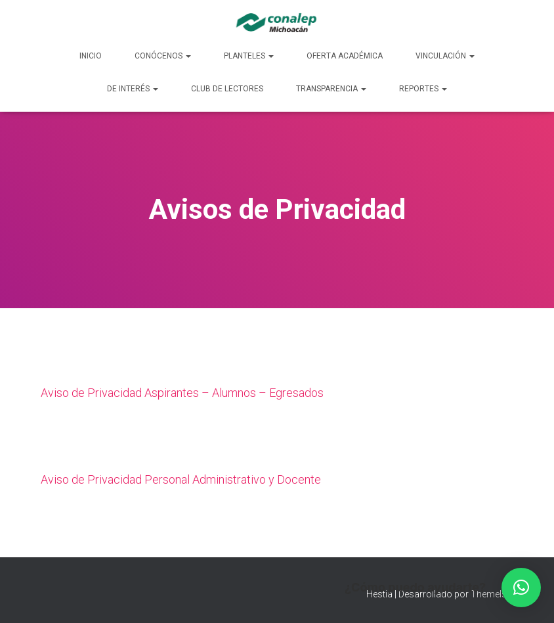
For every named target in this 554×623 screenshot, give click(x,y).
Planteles (249, 55)
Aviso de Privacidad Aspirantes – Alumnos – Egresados (182, 393)
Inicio (90, 55)
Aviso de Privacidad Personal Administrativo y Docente (181, 479)
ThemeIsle (492, 594)
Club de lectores (227, 88)
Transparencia (331, 88)
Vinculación (445, 55)
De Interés (132, 88)
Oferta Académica (345, 55)
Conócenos (163, 55)
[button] (521, 587)
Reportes (423, 88)
